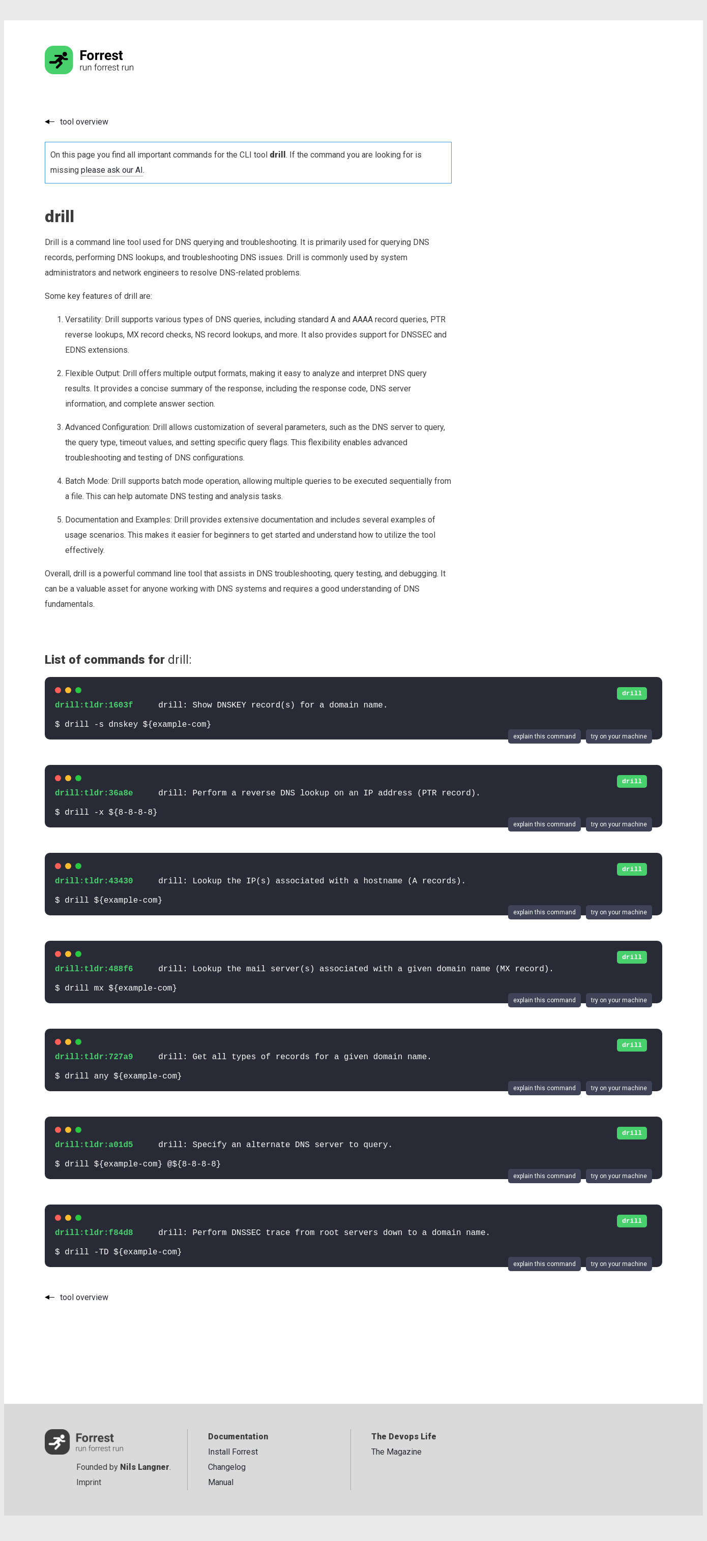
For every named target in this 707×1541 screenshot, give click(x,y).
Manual (220, 1482)
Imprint (88, 1482)
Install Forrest (233, 1452)
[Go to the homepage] (108, 71)
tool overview (84, 122)
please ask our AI (112, 170)
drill (632, 693)
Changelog (227, 1467)
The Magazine (396, 1452)
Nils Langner (144, 1467)
